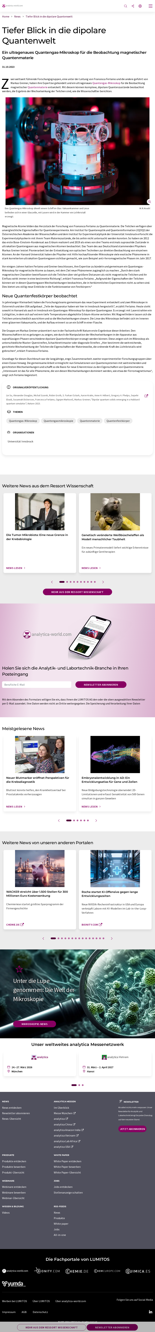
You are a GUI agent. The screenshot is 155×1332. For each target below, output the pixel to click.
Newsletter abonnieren (101, 684)
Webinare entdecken (14, 1187)
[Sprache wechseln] (140, 6)
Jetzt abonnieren (132, 1129)
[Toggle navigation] (150, 6)
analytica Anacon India (69, 1130)
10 (95, 582)
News (57, 1212)
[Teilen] (132, 6)
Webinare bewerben (14, 1192)
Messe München (65, 1113)
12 (93, 938)
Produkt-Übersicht (13, 1172)
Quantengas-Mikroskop (106, 83)
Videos (6, 1212)
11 (89, 938)
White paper (61, 1223)
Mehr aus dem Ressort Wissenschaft (77, 592)
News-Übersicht (11, 1118)
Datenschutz (40, 1312)
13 (96, 938)
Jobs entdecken (63, 1187)
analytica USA (64, 1146)
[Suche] (125, 6)
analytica (61, 1118)
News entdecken (11, 1107)
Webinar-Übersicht (13, 1198)
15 (103, 938)
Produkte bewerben (13, 1166)
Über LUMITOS (41, 1301)
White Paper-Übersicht (67, 1172)
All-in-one (60, 1235)
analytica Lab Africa (67, 1141)
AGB (24, 1312)
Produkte (59, 1218)
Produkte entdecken (14, 1161)
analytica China (65, 1124)
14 (100, 938)
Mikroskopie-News (35, 1024)
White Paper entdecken (67, 1161)
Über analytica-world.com (70, 1301)
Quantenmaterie (38, 87)
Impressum (9, 1312)
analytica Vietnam (66, 1135)
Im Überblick (61, 1107)
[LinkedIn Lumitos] (150, 1312)
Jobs (57, 1229)
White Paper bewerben (67, 1166)
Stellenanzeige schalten (68, 1192)
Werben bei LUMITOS (14, 1301)
